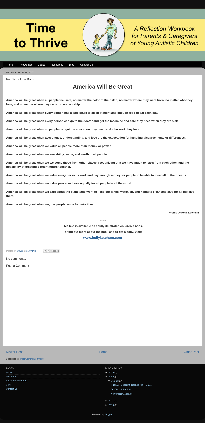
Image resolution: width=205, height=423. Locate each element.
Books (41, 64)
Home (10, 64)
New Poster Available (122, 394)
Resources (57, 64)
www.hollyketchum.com (102, 238)
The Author (25, 64)
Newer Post (14, 352)
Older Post (191, 352)
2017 (111, 377)
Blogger (109, 414)
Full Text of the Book (121, 389)
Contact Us (86, 64)
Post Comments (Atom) (32, 359)
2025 (111, 372)
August (115, 381)
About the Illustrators (16, 380)
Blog (71, 64)
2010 (111, 405)
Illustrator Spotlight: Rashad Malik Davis (131, 385)
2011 (111, 400)
